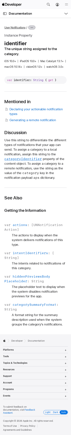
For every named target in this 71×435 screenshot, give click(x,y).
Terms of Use (10, 426)
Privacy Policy (27, 426)
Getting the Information (25, 210)
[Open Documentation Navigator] (5, 13)
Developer (17, 341)
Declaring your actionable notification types (33, 111)
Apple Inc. (28, 421)
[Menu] (66, 4)
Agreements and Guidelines (17, 430)
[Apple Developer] (11, 4)
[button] (48, 4)
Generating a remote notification (30, 120)
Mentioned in (17, 101)
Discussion (15, 132)
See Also (13, 198)
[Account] (57, 4)
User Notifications (14, 27)
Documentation (20, 13)
